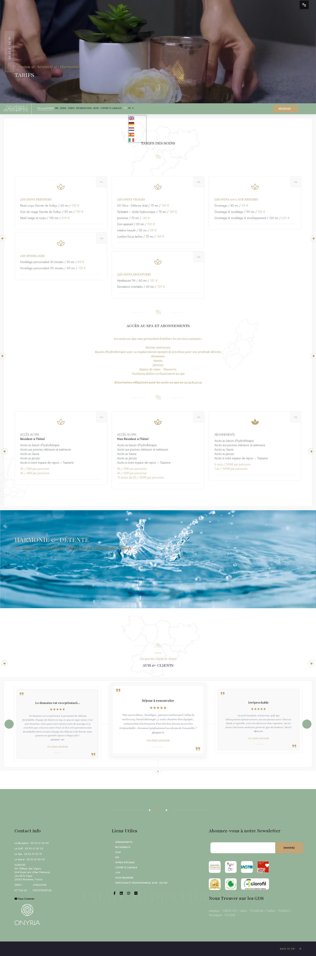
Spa (117, 857)
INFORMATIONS (98, 109)
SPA (61, 109)
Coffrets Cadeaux (132, 109)
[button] (306, 724)
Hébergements (124, 842)
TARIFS (82, 109)
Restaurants (122, 847)
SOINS (71, 109)
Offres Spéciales (125, 862)
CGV (117, 872)
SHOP (113, 109)
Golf (118, 852)
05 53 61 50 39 (36, 859)
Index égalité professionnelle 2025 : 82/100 (141, 883)
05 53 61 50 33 (34, 848)
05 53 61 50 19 (33, 854)
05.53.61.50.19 (9, 48)
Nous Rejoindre (124, 877)
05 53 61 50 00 (40, 843)
